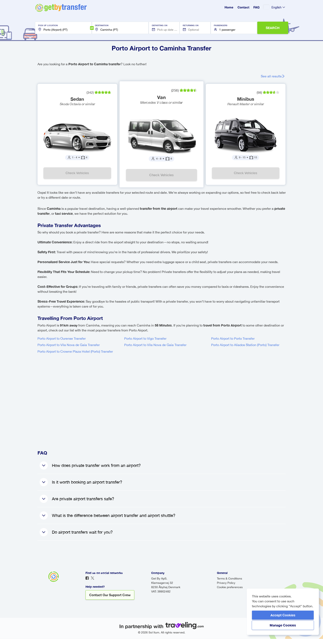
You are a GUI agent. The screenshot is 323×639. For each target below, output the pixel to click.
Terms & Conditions (229, 578)
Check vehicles (77, 173)
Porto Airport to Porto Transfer (233, 338)
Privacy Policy (226, 583)
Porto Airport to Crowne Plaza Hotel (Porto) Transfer (75, 351)
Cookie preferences (230, 587)
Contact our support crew (110, 595)
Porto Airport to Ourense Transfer (61, 338)
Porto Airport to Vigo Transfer (145, 338)
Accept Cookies (282, 615)
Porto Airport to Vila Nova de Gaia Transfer (68, 345)
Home (229, 7)
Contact (243, 7)
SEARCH (273, 28)
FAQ (256, 7)
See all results (273, 76)
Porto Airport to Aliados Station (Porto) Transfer (245, 345)
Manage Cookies (283, 625)
